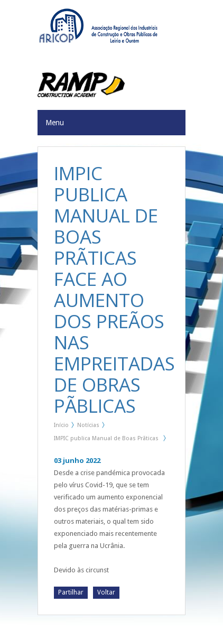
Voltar (106, 592)
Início (61, 425)
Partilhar (70, 592)
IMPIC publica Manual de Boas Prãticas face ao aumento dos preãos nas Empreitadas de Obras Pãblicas (106, 440)
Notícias (88, 425)
